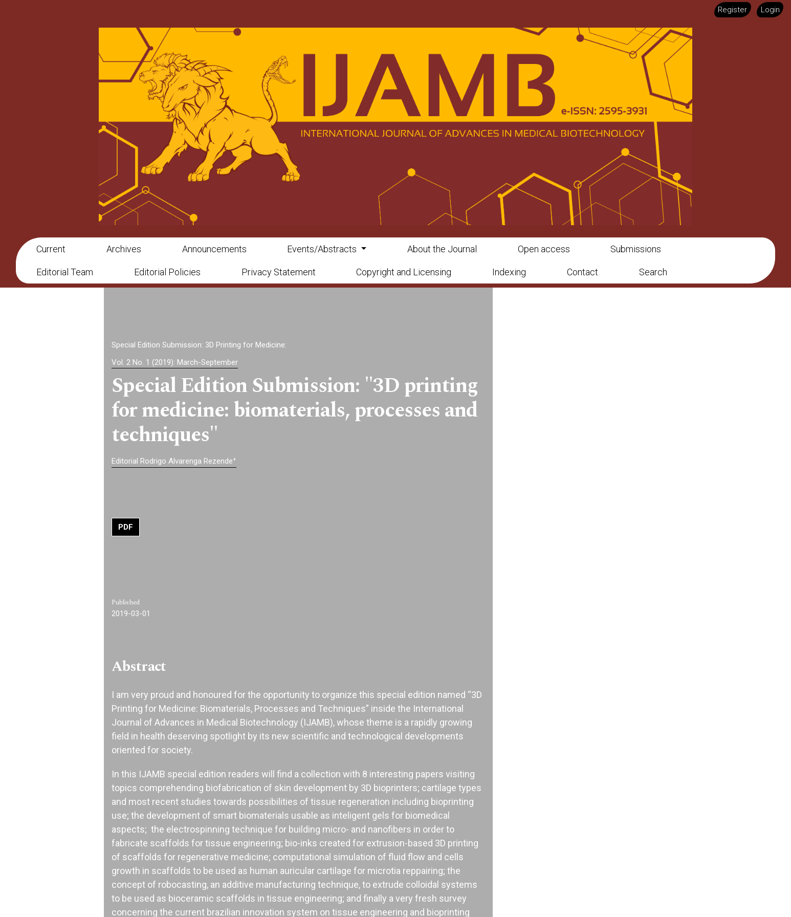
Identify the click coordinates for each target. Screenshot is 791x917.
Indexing (509, 272)
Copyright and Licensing (403, 272)
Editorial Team (64, 272)
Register (732, 9)
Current (50, 249)
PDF (125, 527)
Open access (544, 249)
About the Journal (442, 249)
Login (770, 9)
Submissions (635, 249)
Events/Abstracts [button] (323, 249)
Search (653, 272)
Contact (582, 272)
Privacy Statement (278, 272)
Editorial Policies (167, 272)
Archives (123, 249)
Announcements (214, 249)
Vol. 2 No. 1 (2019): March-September (175, 362)
